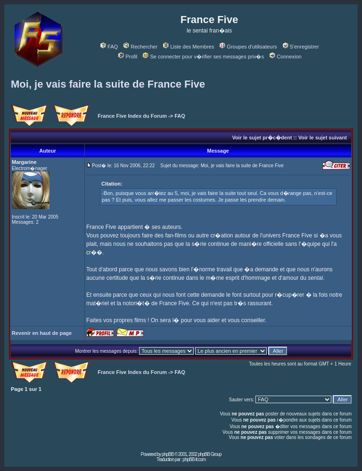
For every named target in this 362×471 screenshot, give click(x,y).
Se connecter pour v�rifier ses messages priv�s (203, 56)
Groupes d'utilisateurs (248, 46)
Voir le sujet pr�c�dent (262, 137)
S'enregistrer (301, 46)
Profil (127, 56)
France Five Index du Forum (132, 116)
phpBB (167, 454)
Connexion (286, 56)
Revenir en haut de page (42, 333)
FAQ (109, 46)
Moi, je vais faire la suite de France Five (108, 84)
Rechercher (140, 46)
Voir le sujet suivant (322, 137)
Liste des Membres (188, 46)
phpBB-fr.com (194, 459)
